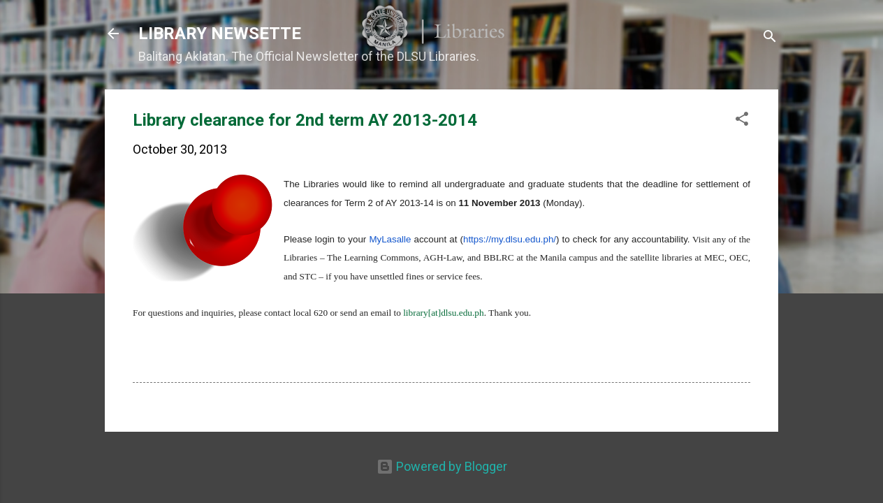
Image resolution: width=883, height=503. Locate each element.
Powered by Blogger (442, 466)
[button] (742, 120)
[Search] (769, 38)
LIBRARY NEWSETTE (219, 33)
